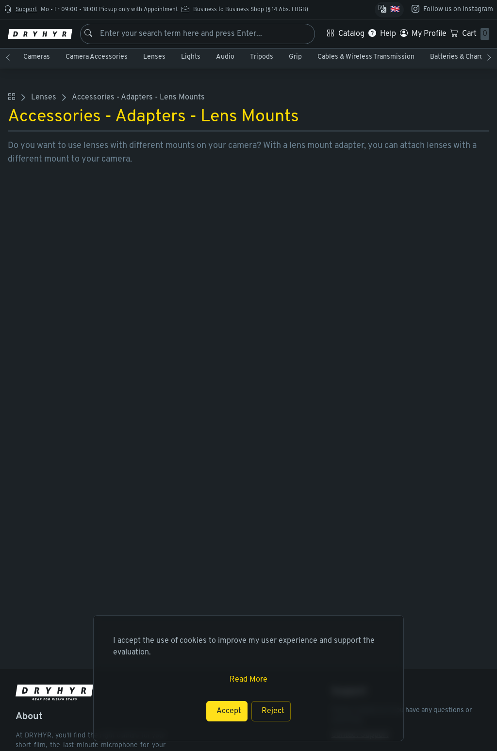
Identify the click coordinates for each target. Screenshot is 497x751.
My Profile (429, 34)
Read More (248, 680)
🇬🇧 (395, 10)
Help (388, 34)
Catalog (351, 34)
